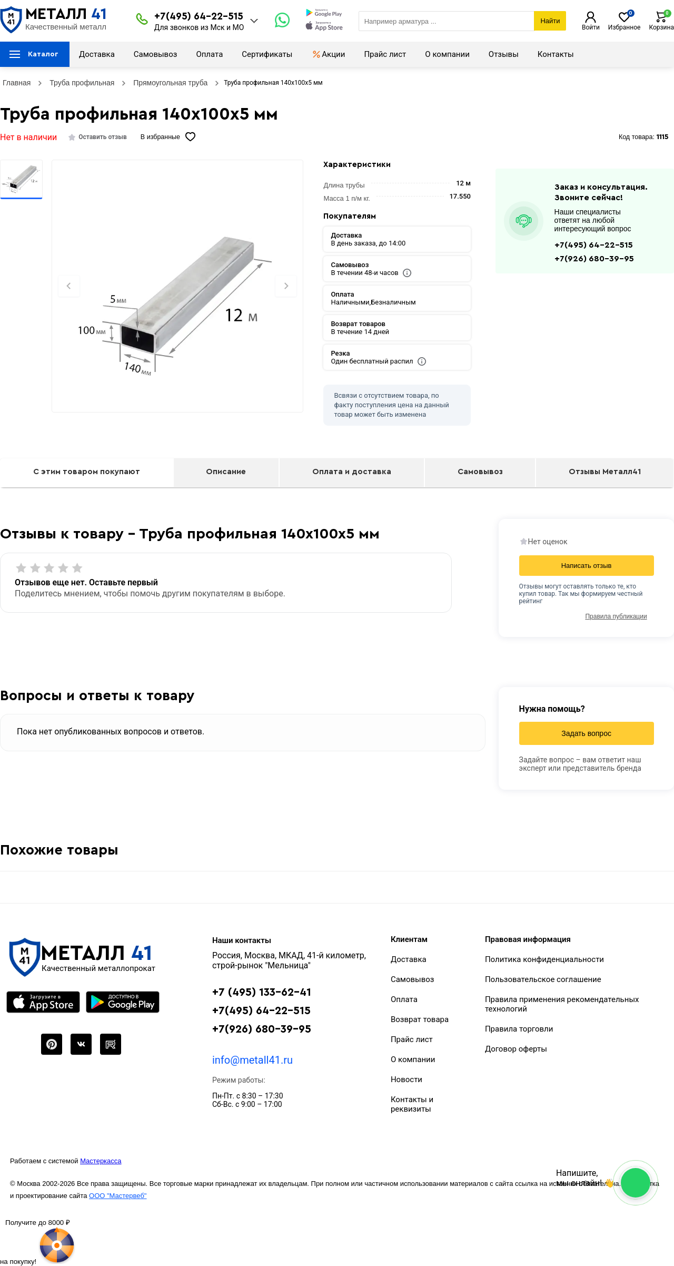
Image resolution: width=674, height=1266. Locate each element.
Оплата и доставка (351, 472)
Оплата (209, 54)
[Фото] (177, 304)
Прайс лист (385, 54)
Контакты (556, 54)
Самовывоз (155, 54)
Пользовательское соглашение (543, 979)
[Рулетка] (37, 1241)
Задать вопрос (586, 733)
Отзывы (504, 54)
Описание (226, 472)
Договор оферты (516, 1049)
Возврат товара (420, 1019)
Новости (406, 1079)
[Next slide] (285, 286)
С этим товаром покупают (86, 472)
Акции (328, 54)
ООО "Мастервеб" (117, 1196)
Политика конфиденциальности (544, 959)
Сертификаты (267, 54)
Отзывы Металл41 (605, 472)
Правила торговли (519, 1029)
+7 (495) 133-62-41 (261, 992)
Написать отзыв (586, 566)
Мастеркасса (100, 1161)
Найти (550, 21)
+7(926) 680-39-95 (594, 258)
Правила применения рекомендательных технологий (562, 1004)
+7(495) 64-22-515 (198, 17)
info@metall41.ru (252, 1060)
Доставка (97, 54)
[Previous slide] (69, 286)
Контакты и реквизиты (412, 1104)
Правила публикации (616, 616)
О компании (447, 54)
